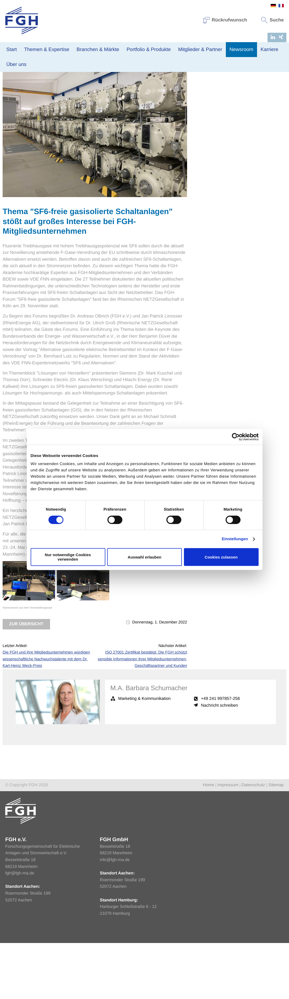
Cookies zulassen (221, 557)
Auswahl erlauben (144, 557)
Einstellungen (235, 539)
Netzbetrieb (67, 110)
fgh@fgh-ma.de (19, 929)
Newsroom (241, 49)
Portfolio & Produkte (149, 49)
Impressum (227, 841)
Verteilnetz (141, 110)
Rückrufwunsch (225, 20)
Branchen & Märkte (98, 49)
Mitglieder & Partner (200, 49)
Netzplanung (89, 110)
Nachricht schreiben (219, 761)
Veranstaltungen (42, 110)
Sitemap (276, 841)
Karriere (270, 49)
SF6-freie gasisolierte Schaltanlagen (93, 603)
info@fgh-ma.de (115, 916)
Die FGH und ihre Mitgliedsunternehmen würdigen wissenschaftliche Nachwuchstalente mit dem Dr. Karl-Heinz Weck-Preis (46, 715)
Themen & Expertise (46, 49)
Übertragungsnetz (115, 110)
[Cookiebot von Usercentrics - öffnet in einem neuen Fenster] (236, 437)
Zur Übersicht (26, 680)
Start (11, 49)
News (22, 110)
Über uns (16, 64)
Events (157, 110)
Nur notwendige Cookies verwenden (68, 556)
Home (208, 841)
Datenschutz (253, 841)
